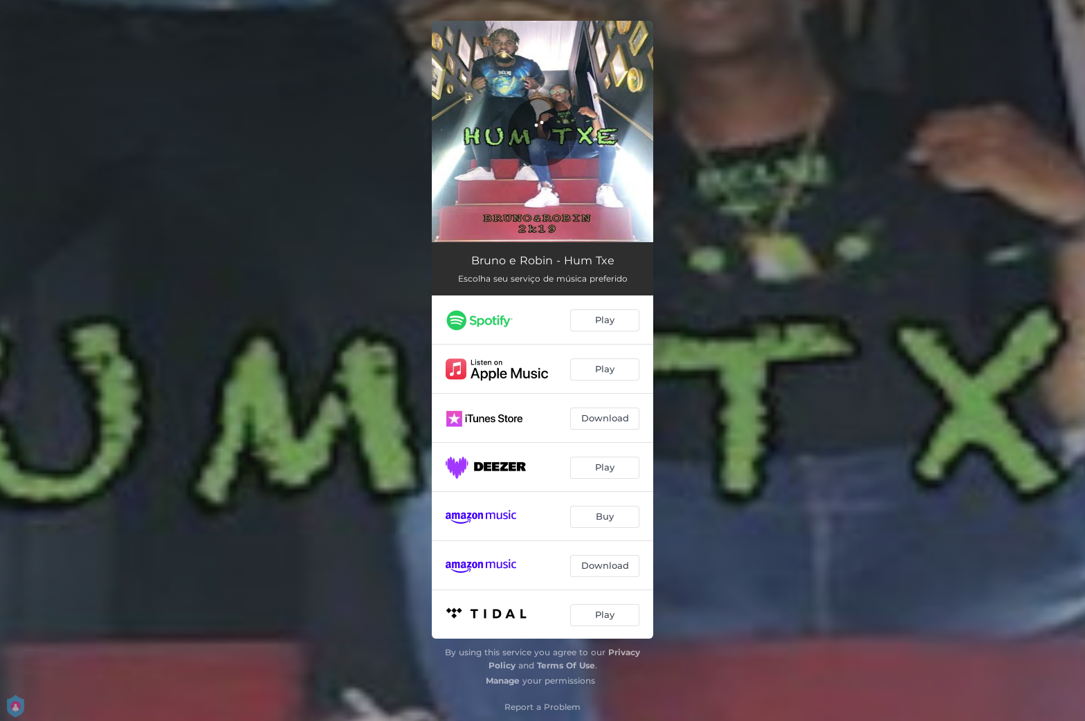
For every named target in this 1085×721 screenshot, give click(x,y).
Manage (503, 680)
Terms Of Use (566, 665)
